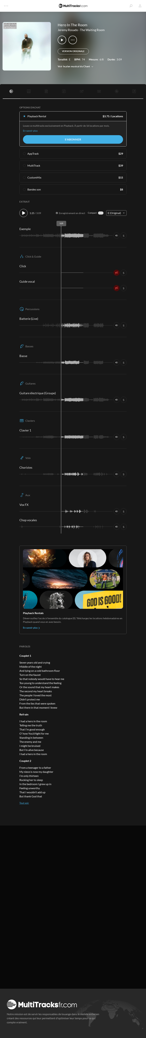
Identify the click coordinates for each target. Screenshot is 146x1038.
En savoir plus (30, 130)
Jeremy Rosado (68, 30)
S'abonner (73, 139)
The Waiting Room (92, 30)
